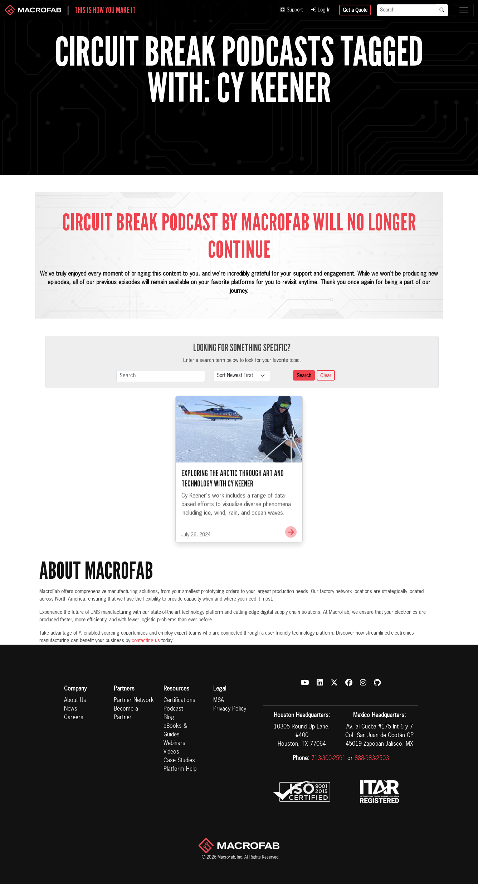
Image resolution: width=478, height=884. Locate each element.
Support (291, 10)
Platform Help (180, 769)
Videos (171, 752)
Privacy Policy (229, 709)
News (70, 709)
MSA (218, 700)
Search (304, 375)
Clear (325, 375)
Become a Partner (126, 713)
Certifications (179, 700)
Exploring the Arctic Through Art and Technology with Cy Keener (232, 498)
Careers (73, 718)
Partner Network (134, 700)
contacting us (146, 640)
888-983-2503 (372, 758)
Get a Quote (355, 10)
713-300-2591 (328, 758)
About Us (75, 700)
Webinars (174, 743)
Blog (169, 718)
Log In (321, 10)
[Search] (406, 10)
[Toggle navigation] (464, 10)
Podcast (173, 709)
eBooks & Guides (175, 730)
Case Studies (179, 761)
